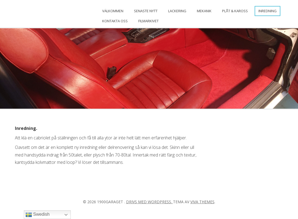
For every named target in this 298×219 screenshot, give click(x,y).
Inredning (267, 10)
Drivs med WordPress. (149, 201)
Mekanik (204, 10)
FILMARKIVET (148, 20)
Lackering (177, 10)
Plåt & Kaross (235, 10)
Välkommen (112, 10)
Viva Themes (202, 201)
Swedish (37, 214)
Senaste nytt (146, 10)
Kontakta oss (115, 20)
